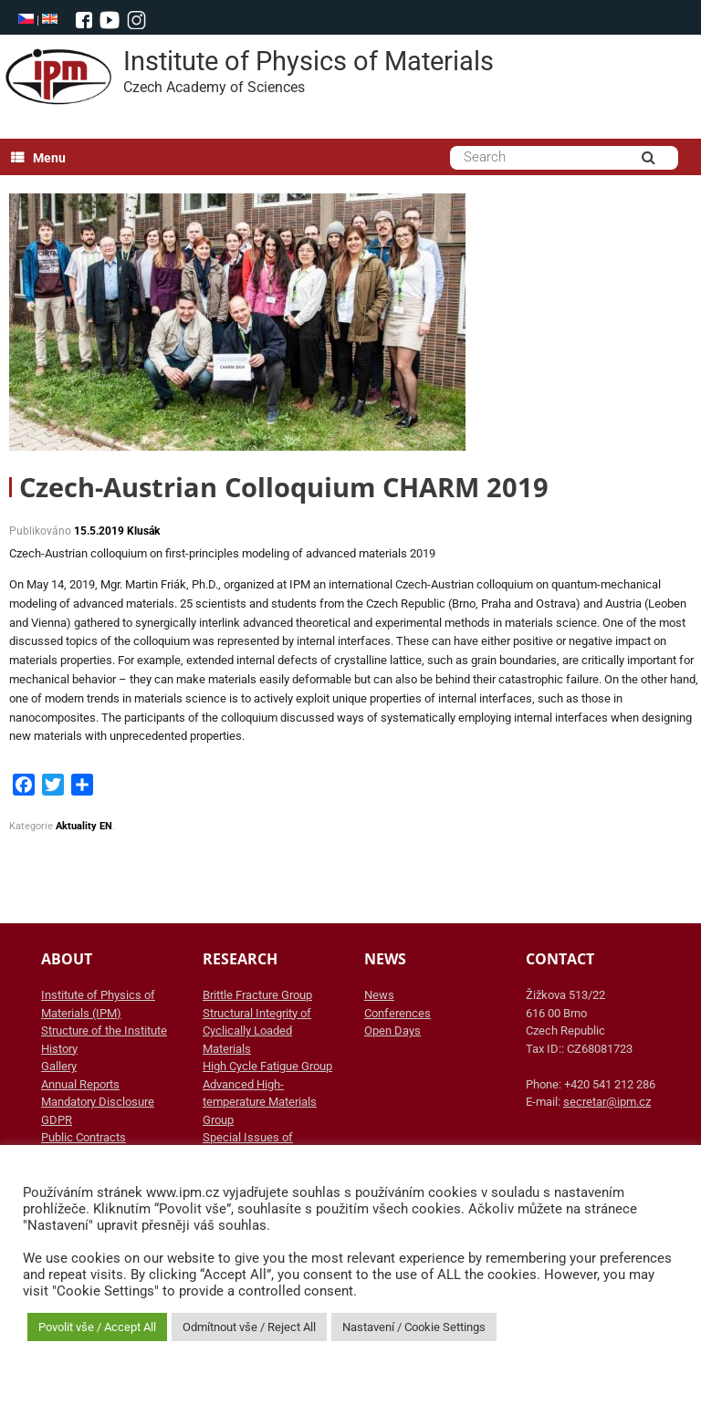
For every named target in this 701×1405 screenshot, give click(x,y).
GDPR (56, 1120)
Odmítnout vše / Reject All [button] (249, 1327)
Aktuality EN (84, 826)
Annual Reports (80, 1084)
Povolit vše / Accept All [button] (97, 1327)
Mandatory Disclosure (97, 1101)
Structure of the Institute (104, 1030)
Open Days (392, 1030)
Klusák (143, 531)
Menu (38, 158)
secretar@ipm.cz (607, 1101)
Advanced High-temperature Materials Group (260, 1102)
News (379, 995)
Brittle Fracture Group (257, 995)
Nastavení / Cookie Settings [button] (414, 1327)
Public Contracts (83, 1137)
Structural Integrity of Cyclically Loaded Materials (257, 1031)
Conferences (397, 1013)
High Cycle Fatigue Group (267, 1066)
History (59, 1049)
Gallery (59, 1066)
